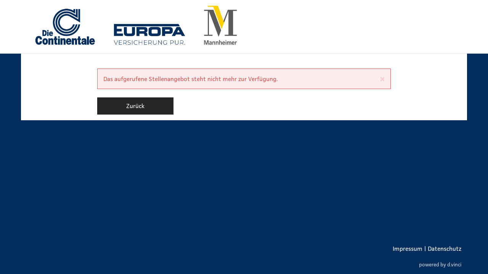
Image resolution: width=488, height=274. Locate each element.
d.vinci (454, 264)
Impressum (407, 248)
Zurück (135, 106)
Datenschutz (444, 248)
